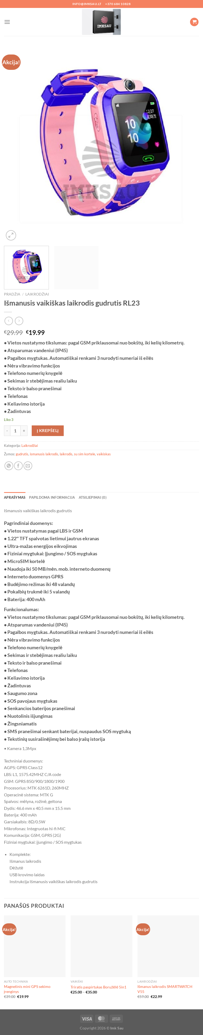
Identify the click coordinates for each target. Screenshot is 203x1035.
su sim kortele (84, 454)
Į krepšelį (48, 430)
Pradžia (12, 294)
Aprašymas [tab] (14, 497)
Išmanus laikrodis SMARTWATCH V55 (164, 989)
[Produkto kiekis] (15, 430)
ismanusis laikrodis (44, 454)
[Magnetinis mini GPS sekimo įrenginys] (35, 946)
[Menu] (7, 21)
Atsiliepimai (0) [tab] (93, 497)
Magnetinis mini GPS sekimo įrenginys (27, 989)
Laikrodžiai (37, 294)
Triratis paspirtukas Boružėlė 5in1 (98, 987)
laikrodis (66, 454)
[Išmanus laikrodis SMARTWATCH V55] (168, 946)
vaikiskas (104, 454)
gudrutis (22, 454)
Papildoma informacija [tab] (52, 497)
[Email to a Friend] (28, 465)
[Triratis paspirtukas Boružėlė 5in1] (101, 946)
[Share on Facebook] (18, 465)
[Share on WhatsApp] (8, 465)
